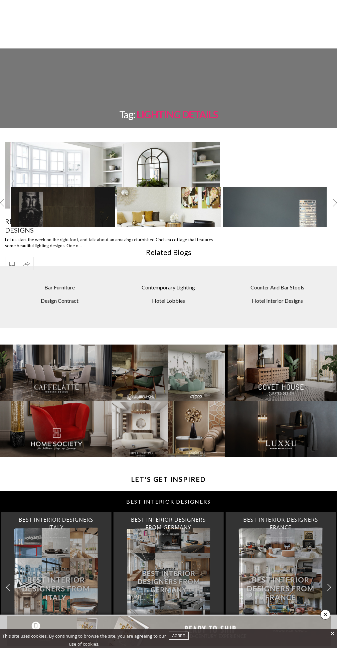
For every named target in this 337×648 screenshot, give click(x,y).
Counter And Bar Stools (277, 287)
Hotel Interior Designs (277, 300)
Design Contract (59, 300)
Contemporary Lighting (168, 287)
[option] (63, 207)
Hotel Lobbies (168, 300)
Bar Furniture (59, 287)
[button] (329, 587)
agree (178, 636)
